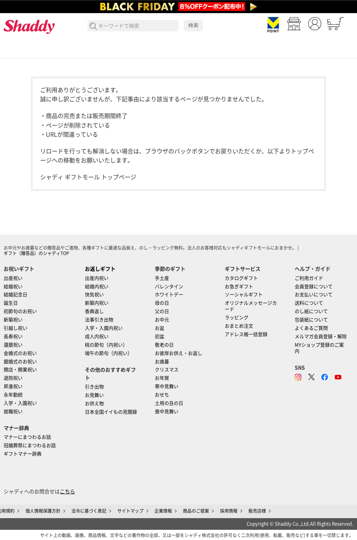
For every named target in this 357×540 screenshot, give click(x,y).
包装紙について (311, 319)
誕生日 (11, 303)
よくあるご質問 (311, 328)
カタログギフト (241, 278)
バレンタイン (169, 286)
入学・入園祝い (20, 403)
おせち (162, 394)
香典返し (94, 311)
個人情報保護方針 (43, 511)
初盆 (159, 336)
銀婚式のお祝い (20, 361)
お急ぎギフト (239, 286)
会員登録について (314, 286)
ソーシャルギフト (244, 294)
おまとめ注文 (239, 326)
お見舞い (94, 395)
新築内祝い (97, 303)
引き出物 (94, 386)
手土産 (162, 278)
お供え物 (94, 403)
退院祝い (13, 378)
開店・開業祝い (20, 369)
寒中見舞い (166, 386)
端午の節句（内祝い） (108, 353)
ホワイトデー (169, 294)
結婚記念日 (15, 294)
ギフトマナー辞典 (23, 453)
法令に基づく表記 (88, 511)
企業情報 (163, 511)
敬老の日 (164, 345)
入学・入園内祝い (104, 328)
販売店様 (257, 511)
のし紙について (311, 311)
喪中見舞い (166, 411)
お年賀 (162, 378)
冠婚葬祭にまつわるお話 (30, 445)
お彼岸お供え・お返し (178, 353)
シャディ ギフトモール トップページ (88, 177)
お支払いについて (314, 294)
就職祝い (13, 411)
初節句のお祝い (20, 311)
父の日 (162, 311)
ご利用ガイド (309, 278)
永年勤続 (13, 394)
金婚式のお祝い (20, 353)
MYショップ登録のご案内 (319, 348)
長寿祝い (13, 336)
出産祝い (13, 278)
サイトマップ (130, 511)
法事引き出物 (99, 319)
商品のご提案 (196, 511)
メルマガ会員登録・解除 (321, 336)
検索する (93, 26)
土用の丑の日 (169, 403)
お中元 (162, 319)
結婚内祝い (97, 286)
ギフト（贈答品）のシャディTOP (36, 253)
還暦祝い (13, 345)
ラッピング (236, 317)
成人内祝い (97, 336)
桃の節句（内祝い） (106, 345)
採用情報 (229, 511)
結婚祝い (13, 286)
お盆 (159, 328)
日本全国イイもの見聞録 (111, 412)
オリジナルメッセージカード (251, 306)
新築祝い (13, 319)
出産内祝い (97, 278)
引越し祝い (15, 328)
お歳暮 (162, 361)
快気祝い (94, 294)
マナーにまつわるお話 (27, 437)
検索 (193, 25)
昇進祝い (13, 386)
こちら (67, 491)
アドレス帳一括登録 (246, 334)
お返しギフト (100, 268)
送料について (309, 303)
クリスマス (166, 369)
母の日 (162, 303)
